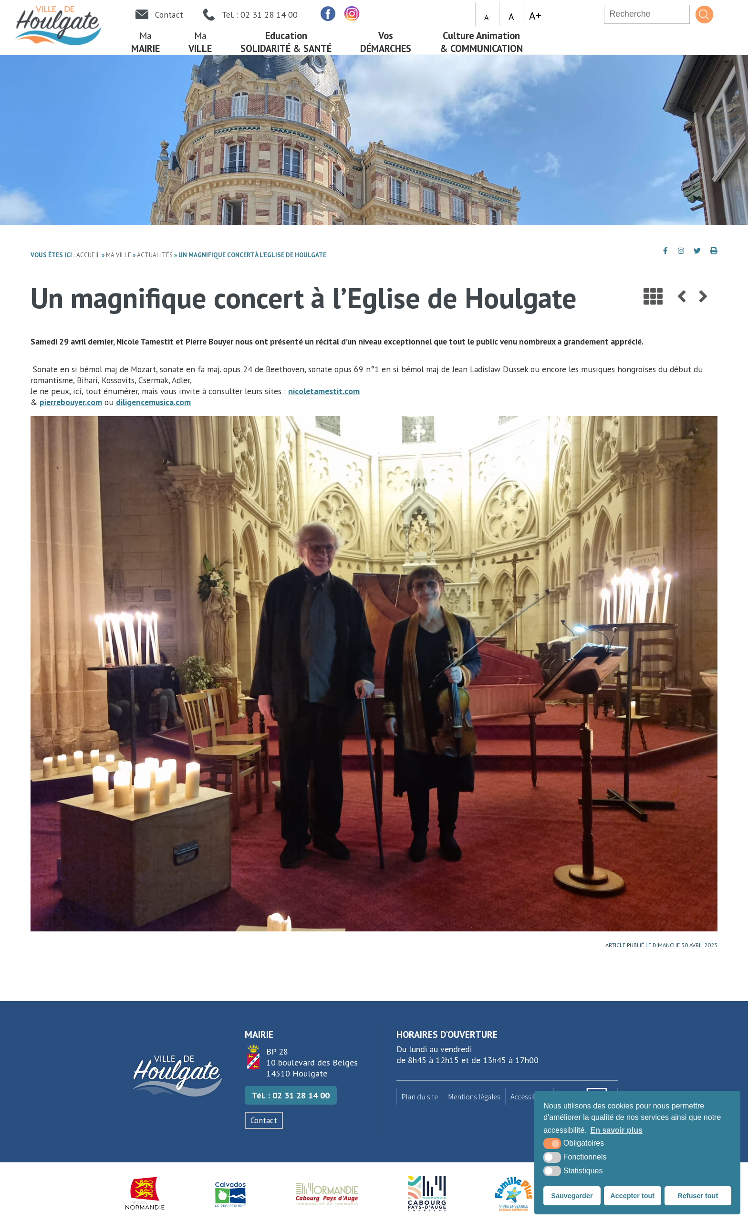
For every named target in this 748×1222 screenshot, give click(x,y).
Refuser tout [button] (697, 1196)
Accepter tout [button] (632, 1196)
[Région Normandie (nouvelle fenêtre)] (145, 1193)
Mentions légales (474, 1096)
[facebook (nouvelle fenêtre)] (328, 13)
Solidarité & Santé (286, 42)
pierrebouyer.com (71, 402)
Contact (263, 1120)
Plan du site (420, 1096)
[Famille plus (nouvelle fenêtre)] (513, 1193)
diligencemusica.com (153, 402)
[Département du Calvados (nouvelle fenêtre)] (230, 1193)
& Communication (481, 42)
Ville (200, 42)
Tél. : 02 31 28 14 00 (291, 1095)
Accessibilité (529, 1096)
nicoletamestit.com (324, 391)
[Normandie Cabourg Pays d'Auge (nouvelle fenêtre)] (327, 1193)
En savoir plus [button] (617, 1130)
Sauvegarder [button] (571, 1196)
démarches (385, 42)
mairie (145, 42)
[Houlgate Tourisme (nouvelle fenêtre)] (427, 1193)
